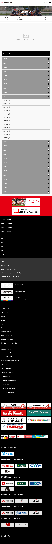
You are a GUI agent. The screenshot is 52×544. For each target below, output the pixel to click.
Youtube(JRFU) (5, 376)
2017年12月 (6, 100)
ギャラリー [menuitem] (45, 19)
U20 (2, 242)
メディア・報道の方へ (6, 335)
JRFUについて (4, 312)
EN (46, 2)
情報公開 (3, 316)
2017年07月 (6, 117)
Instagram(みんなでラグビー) (8, 392)
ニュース (3, 261)
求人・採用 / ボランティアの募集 (9, 343)
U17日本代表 (10, 7)
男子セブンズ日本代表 (6, 223)
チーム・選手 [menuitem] (32, 19)
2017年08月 (6, 114)
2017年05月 (6, 124)
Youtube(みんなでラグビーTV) (8, 380)
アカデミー (3, 254)
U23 (2, 238)
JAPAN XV (3, 235)
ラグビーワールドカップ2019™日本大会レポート (13, 273)
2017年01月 (6, 138)
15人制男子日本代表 (6, 219)
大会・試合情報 (5, 265)
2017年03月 (6, 131)
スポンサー (3, 324)
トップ (2, 7)
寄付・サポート (5, 327)
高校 (2, 246)
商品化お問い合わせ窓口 (7, 339)
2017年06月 (6, 121)
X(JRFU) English (5, 368)
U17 (2, 250)
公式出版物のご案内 (6, 331)
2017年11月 (6, 103)
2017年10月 (6, 107)
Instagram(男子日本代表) (7, 388)
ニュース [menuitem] (6, 19)
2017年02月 (6, 134)
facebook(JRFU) (5, 353)
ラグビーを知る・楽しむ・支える (9, 269)
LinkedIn (3, 396)
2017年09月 (6, 110)
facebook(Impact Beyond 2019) (9, 360)
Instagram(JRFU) (5, 384)
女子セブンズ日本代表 (6, 227)
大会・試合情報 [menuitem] (19, 19)
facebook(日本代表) (6, 356)
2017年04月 (6, 127)
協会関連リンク (5, 320)
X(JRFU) (3, 364)
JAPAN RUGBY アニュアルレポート (10, 276)
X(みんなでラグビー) (6, 372)
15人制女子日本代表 (6, 231)
